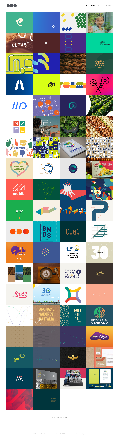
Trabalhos (90, 6)
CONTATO (107, 6)
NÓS (99, 6)
